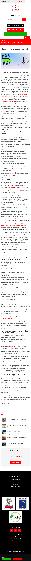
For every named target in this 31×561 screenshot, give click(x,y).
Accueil (2, 40)
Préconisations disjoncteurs (15, 486)
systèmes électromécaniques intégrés (12, 310)
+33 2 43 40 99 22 (5, 1)
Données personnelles (6, 549)
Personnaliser (17, 559)
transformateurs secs (6, 247)
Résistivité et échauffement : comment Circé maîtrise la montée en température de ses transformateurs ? (16, 433)
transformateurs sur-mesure (8, 101)
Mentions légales (8, 547)
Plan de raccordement (15, 484)
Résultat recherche (15, 549)
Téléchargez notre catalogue (15, 25)
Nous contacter (15, 462)
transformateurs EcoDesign (10, 172)
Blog (6, 40)
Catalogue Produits (16, 479)
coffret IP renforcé (13, 346)
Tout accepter (6, 559)
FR (26, 1)
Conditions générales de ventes (18, 547)
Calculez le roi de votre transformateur (15, 34)
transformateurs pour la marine (10, 315)
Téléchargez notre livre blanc (15, 29)
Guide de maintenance (16, 482)
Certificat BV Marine (16, 489)
